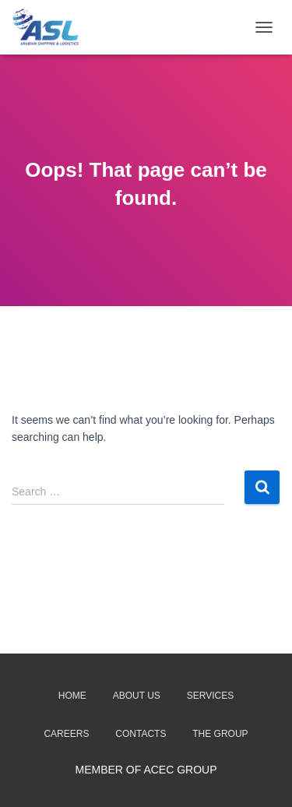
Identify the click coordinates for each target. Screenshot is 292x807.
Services (210, 695)
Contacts (140, 733)
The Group (220, 733)
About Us (136, 695)
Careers (66, 733)
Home (72, 695)
